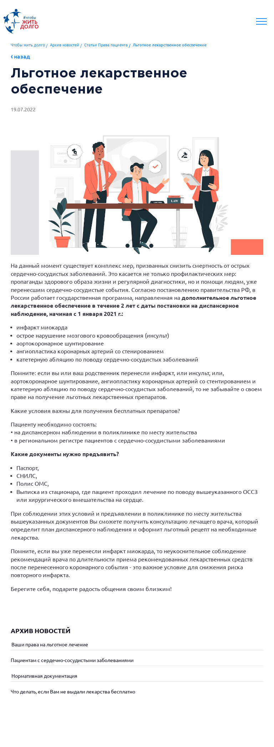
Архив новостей (64, 45)
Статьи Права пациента (106, 45)
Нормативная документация (44, 676)
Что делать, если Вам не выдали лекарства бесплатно (73, 692)
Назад (22, 56)
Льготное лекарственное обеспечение (170, 45)
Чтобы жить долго (28, 45)
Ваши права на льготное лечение (49, 644)
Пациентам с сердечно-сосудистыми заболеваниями (72, 660)
